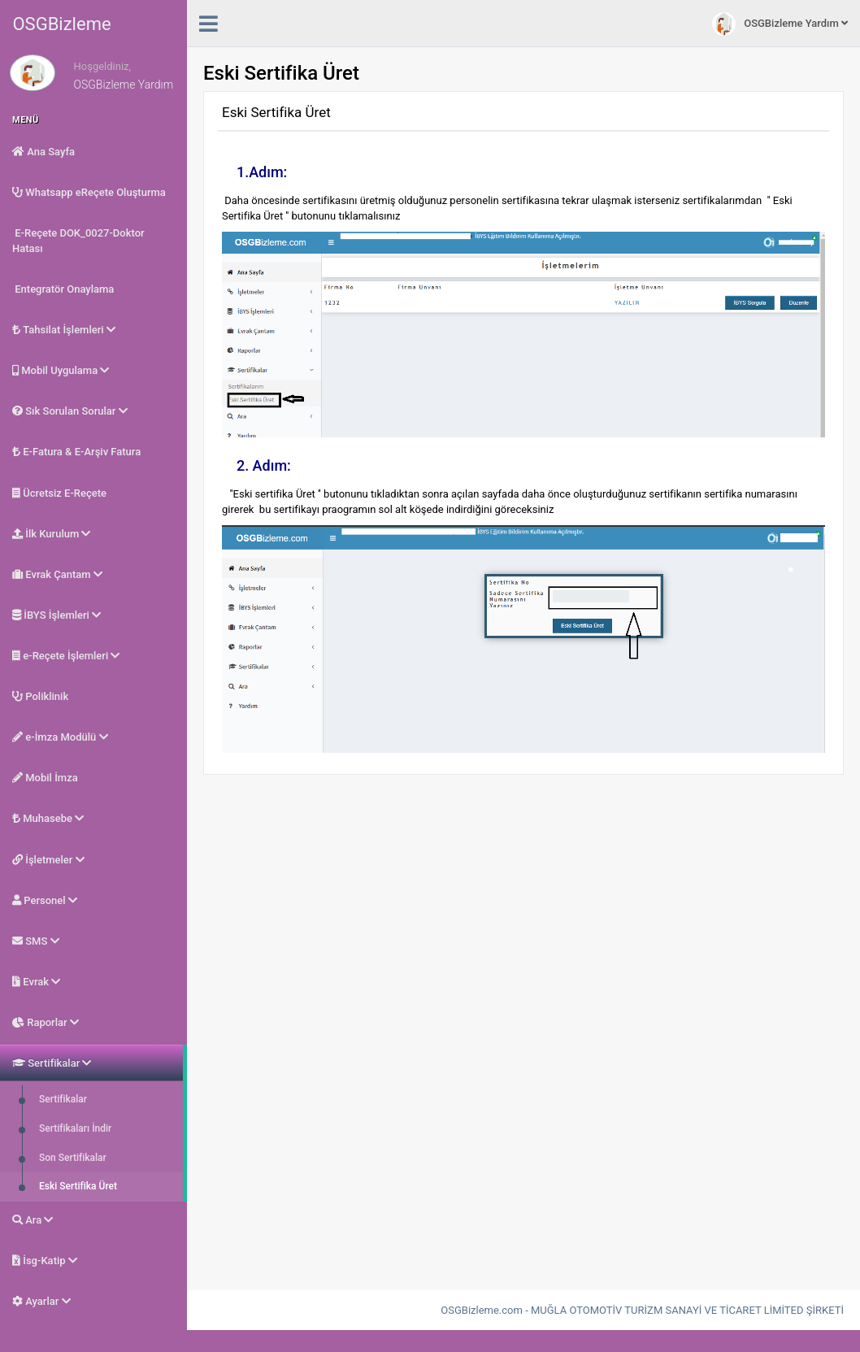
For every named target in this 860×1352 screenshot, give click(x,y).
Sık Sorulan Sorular (70, 411)
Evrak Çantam (57, 574)
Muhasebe (48, 818)
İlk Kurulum (51, 534)
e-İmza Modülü (60, 737)
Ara (32, 1220)
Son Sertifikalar (71, 1157)
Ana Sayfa (43, 152)
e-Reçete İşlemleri (65, 656)
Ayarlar (41, 1301)
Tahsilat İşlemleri (63, 330)
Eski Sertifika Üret (77, 1186)
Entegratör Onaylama (63, 289)
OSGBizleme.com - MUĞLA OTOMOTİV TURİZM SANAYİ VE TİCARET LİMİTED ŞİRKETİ (642, 1310)
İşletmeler (48, 860)
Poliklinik (40, 696)
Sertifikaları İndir (74, 1128)
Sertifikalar (51, 1063)
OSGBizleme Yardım (780, 24)
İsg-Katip (44, 1260)
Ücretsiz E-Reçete (59, 493)
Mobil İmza (45, 778)
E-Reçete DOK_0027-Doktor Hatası (78, 240)
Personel (44, 900)
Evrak (36, 982)
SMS (35, 941)
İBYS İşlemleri (56, 615)
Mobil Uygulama (60, 370)
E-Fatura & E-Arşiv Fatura (76, 452)
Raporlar (45, 1022)
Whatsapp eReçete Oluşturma (89, 192)
